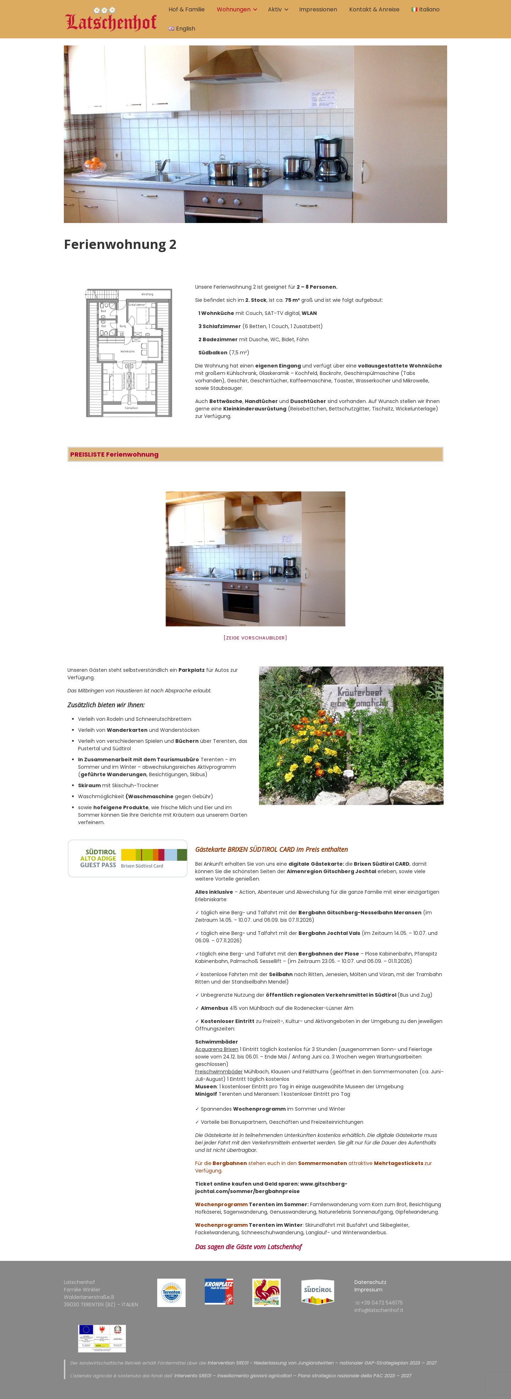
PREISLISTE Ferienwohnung (114, 454)
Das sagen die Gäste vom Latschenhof (248, 1246)
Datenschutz (370, 1282)
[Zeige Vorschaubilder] (255, 638)
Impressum (369, 1289)
